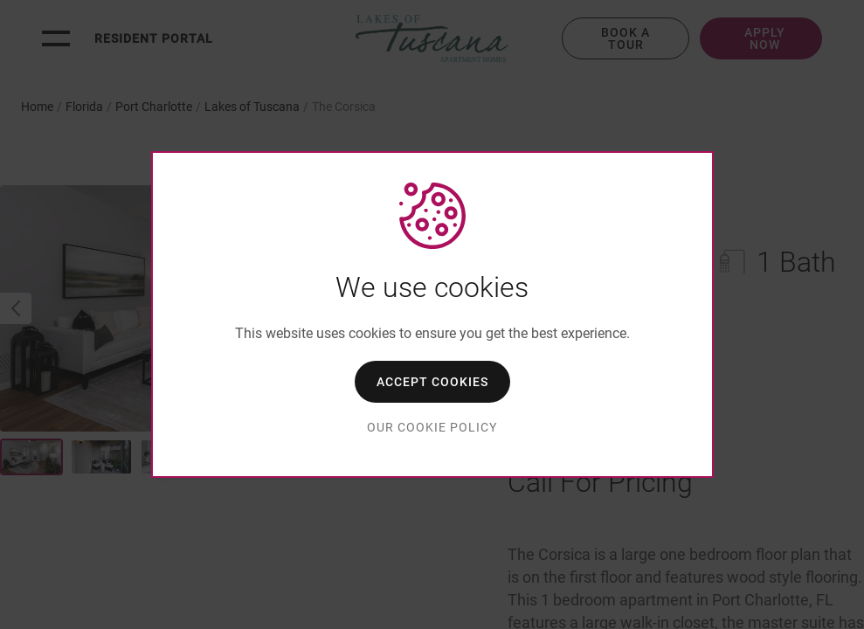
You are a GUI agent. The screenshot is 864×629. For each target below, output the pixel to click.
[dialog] (432, 314)
